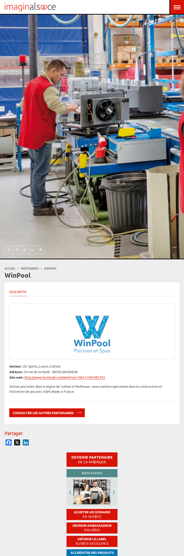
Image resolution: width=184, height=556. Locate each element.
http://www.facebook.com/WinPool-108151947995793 (64, 377)
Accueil (10, 268)
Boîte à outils (92, 473)
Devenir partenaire (92, 459)
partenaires (30, 268)
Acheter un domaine (92, 514)
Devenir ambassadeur (92, 528)
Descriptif (18, 292)
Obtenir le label (92, 541)
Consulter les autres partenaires (47, 412)
